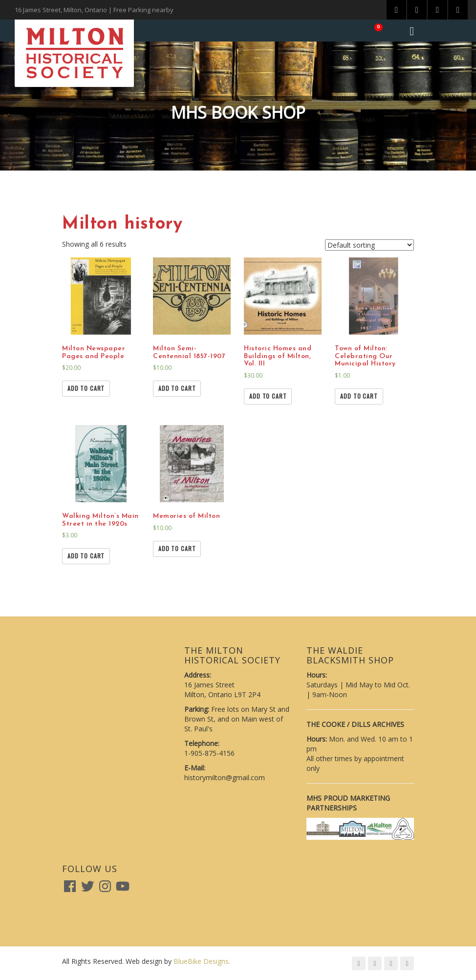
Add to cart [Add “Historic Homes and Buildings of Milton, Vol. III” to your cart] (267, 396)
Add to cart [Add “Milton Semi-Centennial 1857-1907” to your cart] (176, 388)
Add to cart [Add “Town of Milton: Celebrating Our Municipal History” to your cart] (358, 396)
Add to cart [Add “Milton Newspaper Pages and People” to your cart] (86, 388)
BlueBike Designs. (201, 961)
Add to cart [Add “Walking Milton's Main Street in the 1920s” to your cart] (86, 556)
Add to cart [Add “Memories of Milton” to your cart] (176, 548)
